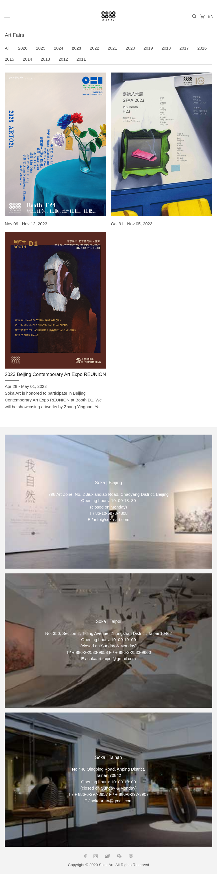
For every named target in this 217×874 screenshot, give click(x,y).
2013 (45, 59)
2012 (63, 59)
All (7, 48)
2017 (184, 48)
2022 (94, 48)
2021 (112, 48)
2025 (40, 48)
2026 (22, 48)
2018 (166, 48)
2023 (76, 48)
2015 (9, 59)
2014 (27, 59)
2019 (148, 48)
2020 (130, 48)
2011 (81, 59)
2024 (58, 48)
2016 (202, 48)
